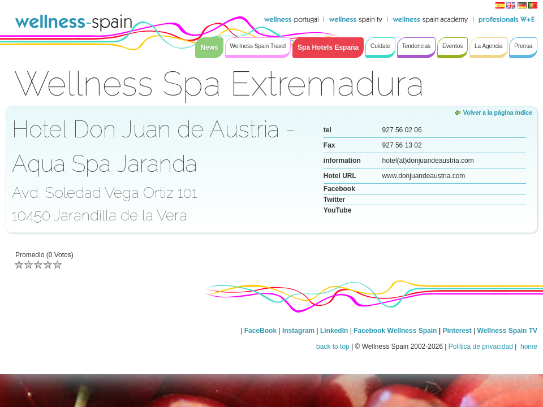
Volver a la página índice (497, 112)
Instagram (298, 331)
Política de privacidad (481, 346)
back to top (333, 346)
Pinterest (457, 331)
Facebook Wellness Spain (395, 331)
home (528, 346)
